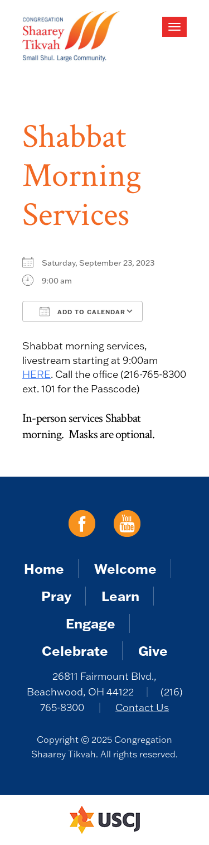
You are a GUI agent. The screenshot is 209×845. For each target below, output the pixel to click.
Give (153, 650)
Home (44, 568)
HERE (36, 374)
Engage (90, 623)
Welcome (125, 568)
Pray (56, 595)
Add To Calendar (82, 311)
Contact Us (142, 707)
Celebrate (75, 650)
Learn (120, 595)
